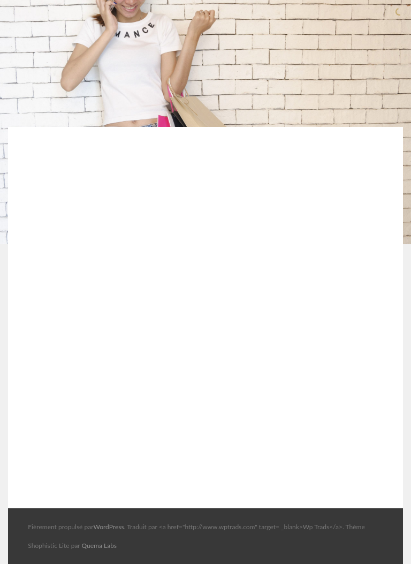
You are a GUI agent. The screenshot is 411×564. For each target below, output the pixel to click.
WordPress (108, 527)
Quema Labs (99, 546)
